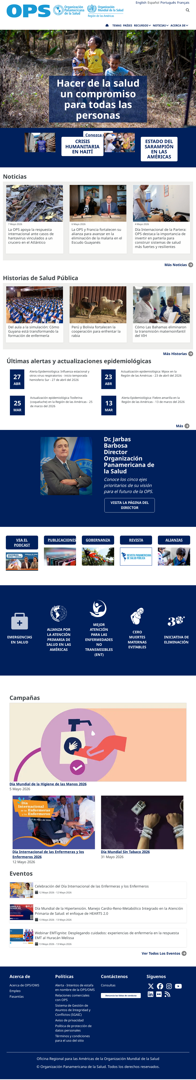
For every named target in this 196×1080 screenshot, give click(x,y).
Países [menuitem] (127, 25)
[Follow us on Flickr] (159, 996)
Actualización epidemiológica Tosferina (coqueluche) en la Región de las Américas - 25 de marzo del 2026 (61, 402)
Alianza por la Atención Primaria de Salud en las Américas (58, 640)
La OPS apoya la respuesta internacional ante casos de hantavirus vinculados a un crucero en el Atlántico (31, 235)
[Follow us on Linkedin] (150, 996)
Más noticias (175, 264)
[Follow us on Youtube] (178, 988)
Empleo (15, 991)
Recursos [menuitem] (141, 25)
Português (168, 2)
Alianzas (174, 540)
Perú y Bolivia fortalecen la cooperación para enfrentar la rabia (96, 331)
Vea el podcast (22, 543)
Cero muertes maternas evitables (137, 640)
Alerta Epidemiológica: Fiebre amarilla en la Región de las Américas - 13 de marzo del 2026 (153, 400)
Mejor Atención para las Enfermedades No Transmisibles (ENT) (99, 640)
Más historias (175, 353)
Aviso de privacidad (69, 1021)
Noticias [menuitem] (159, 25)
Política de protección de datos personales (73, 1028)
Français (183, 2)
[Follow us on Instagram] (169, 988)
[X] (151, 988)
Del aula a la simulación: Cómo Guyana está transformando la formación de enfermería (33, 331)
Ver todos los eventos (161, 954)
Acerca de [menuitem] (178, 25)
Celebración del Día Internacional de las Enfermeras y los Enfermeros (92, 886)
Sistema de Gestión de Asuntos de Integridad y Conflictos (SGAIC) (72, 1010)
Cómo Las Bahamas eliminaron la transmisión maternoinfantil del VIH (160, 331)
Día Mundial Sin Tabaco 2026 (125, 852)
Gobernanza (98, 540)
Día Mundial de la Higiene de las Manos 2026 (48, 784)
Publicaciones (62, 540)
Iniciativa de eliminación (176, 640)
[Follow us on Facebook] (160, 988)
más (179, 425)
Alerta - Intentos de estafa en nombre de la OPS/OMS (75, 988)
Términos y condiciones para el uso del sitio (72, 1038)
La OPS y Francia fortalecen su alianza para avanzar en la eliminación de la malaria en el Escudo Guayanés (97, 235)
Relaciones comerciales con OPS (72, 998)
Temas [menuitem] (117, 25)
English (141, 2)
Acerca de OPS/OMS (24, 986)
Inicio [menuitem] (107, 26)
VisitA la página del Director (130, 505)
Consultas (108, 986)
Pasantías (17, 997)
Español (153, 2)
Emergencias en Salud (19, 640)
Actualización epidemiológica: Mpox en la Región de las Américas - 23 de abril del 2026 (151, 373)
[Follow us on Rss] (167, 996)
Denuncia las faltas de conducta (120, 996)
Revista (136, 540)
